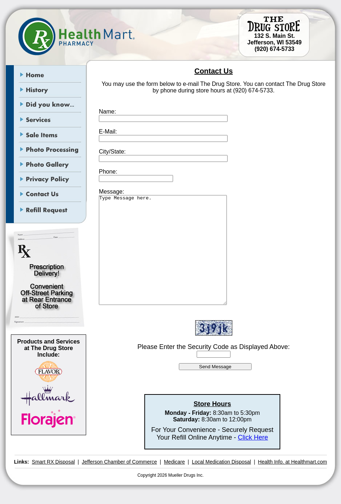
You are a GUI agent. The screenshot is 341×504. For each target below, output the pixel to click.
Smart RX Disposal (53, 462)
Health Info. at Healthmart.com (292, 462)
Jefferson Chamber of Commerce (119, 462)
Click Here (253, 437)
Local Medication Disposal (221, 462)
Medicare (174, 462)
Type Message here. (163, 250)
